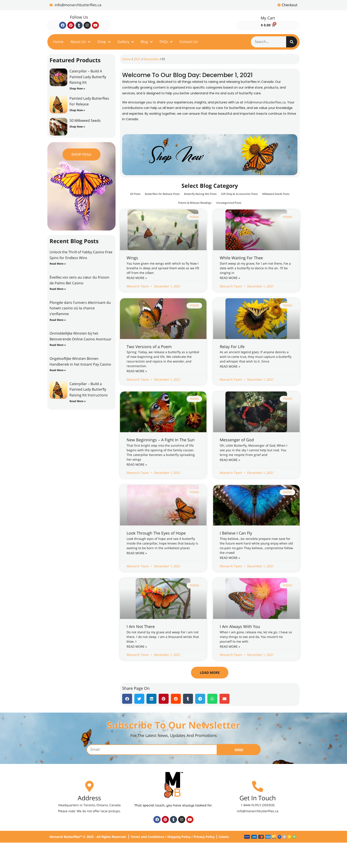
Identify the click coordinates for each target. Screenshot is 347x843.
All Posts (141, 194)
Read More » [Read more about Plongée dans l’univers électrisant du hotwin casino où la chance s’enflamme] (58, 320)
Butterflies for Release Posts (172, 194)
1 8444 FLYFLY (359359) (257, 805)
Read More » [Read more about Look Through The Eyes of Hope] (137, 553)
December (151, 59)
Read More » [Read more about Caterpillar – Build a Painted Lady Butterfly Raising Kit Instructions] (77, 401)
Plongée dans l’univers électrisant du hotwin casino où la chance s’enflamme (80, 308)
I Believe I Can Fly (236, 533)
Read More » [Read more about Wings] (137, 278)
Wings (132, 257)
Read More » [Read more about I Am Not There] (137, 646)
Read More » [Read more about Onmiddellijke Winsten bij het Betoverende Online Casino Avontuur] (58, 345)
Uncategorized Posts (250, 203)
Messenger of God (237, 439)
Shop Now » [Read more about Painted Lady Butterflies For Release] (77, 110)
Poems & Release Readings (211, 203)
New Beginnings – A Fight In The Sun (161, 439)
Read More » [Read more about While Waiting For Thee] (230, 278)
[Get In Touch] (257, 786)
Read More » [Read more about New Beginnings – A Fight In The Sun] (137, 464)
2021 (137, 59)
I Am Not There (141, 626)
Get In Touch (257, 798)
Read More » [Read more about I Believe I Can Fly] (230, 558)
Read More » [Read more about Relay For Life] (230, 366)
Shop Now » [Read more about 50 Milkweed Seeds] (77, 126)
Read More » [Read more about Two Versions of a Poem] (137, 371)
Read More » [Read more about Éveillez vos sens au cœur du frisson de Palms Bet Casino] (58, 289)
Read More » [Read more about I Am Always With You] (230, 646)
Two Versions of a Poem (149, 346)
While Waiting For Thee (241, 257)
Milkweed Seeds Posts (170, 203)
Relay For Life (232, 346)
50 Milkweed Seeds (85, 120)
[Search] (291, 41)
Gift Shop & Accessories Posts (263, 194)
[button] (209, 672)
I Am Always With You (240, 626)
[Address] (89, 786)
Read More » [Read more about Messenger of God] (230, 460)
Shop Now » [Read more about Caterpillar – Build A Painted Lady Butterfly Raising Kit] (77, 88)
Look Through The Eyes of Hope (156, 533)
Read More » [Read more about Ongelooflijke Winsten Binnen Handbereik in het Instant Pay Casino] (58, 370)
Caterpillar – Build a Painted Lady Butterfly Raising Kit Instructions (88, 389)
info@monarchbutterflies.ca (265, 102)
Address (89, 798)
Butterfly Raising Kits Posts (217, 194)
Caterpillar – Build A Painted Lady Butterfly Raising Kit (87, 77)
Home (126, 59)
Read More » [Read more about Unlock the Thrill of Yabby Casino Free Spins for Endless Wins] (58, 263)
